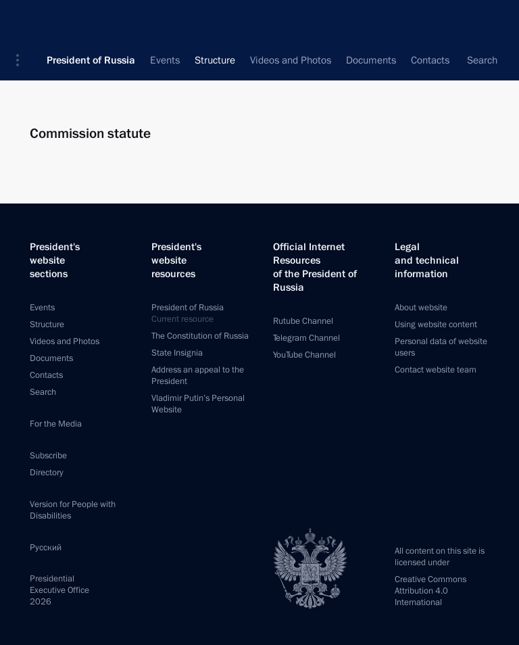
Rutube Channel (303, 321)
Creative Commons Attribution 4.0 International (430, 590)
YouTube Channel (304, 355)
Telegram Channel (306, 338)
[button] (22, 20)
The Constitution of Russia (200, 336)
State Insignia (177, 353)
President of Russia (91, 20)
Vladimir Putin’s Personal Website (198, 404)
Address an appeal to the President (197, 375)
